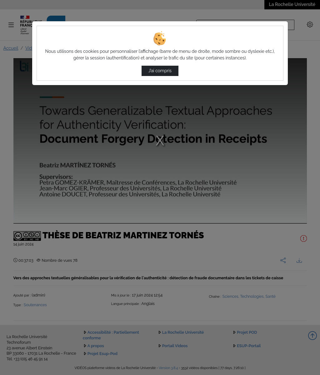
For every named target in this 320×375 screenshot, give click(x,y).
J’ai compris (160, 70)
